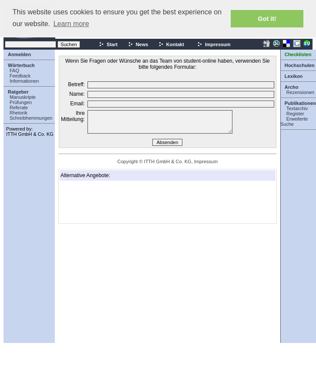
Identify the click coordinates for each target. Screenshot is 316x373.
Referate (19, 107)
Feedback (20, 75)
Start (108, 44)
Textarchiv (297, 108)
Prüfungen (21, 102)
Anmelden (19, 54)
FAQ (14, 70)
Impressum (214, 44)
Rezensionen (300, 92)
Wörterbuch (21, 65)
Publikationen (300, 103)
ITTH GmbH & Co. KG (30, 134)
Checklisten (298, 54)
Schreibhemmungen (31, 118)
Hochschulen (300, 65)
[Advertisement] (104, 202)
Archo (292, 87)
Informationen (24, 81)
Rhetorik (18, 112)
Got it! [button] (267, 18)
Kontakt (171, 44)
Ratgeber (18, 91)
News (138, 44)
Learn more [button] (71, 23)
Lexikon (294, 76)
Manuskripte (23, 97)
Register (295, 113)
